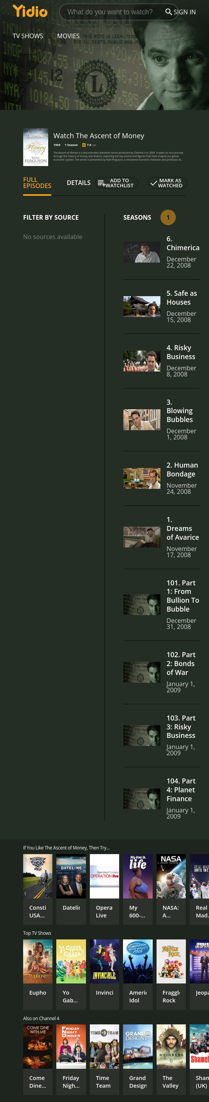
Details (79, 182)
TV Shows (28, 36)
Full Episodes (37, 182)
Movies (68, 36)
